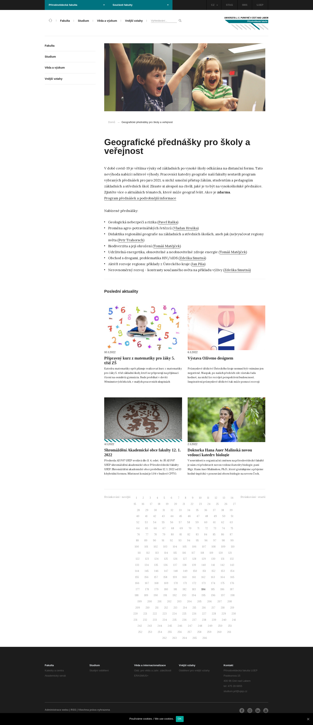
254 (160, 632)
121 (230, 553)
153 (223, 571)
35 (197, 510)
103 (165, 546)
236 (184, 620)
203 (179, 601)
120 (221, 553)
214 (185, 607)
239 (214, 620)
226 (194, 613)
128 (194, 558)
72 (206, 528)
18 (159, 504)
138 (184, 565)
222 (155, 613)
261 (229, 632)
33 (180, 510)
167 (147, 583)
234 (164, 620)
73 (214, 528)
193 (184, 595)
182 (184, 589)
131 (222, 558)
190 (156, 595)
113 (157, 553)
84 (205, 534)
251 (230, 625)
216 (204, 607)
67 (163, 528)
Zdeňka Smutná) (237, 270)
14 (232, 497)
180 (166, 589)
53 (146, 522)
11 (208, 497)
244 (159, 625)
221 (145, 613)
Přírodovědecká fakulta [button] (77, 4)
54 (154, 522)
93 (179, 540)
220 (135, 613)
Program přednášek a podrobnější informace (140, 198)
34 (188, 510)
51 (232, 516)
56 (171, 522)
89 (145, 540)
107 (204, 546)
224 (174, 613)
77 (147, 534)
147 (166, 571)
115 (175, 553)
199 (140, 601)
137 (175, 565)
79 (163, 534)
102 (156, 546)
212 (166, 607)
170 (176, 583)
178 (147, 589)
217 (213, 607)
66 (155, 528)
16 (143, 504)
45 (180, 516)
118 (202, 553)
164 (223, 577)
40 (137, 516)
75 (231, 528)
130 (213, 558)
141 (213, 565)
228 (214, 613)
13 (224, 497)
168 (156, 583)
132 (232, 558)
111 (139, 553)
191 (165, 595)
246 (180, 625)
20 (175, 504)
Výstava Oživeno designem (210, 358)
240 (224, 620)
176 (232, 583)
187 (232, 589)
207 (219, 601)
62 (222, 522)
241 (234, 620)
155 (137, 577)
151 (204, 571)
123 (147, 558)
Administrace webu (56, 709)
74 (223, 528)
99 (232, 540)
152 (213, 571)
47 (197, 516)
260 (219, 632)
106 (194, 546)
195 (204, 595)
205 (199, 601)
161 (194, 577)
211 (156, 607)
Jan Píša (198, 264)
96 (206, 540)
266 (204, 638)
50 (223, 516)
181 (175, 589)
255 (170, 632)
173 (204, 583)
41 (146, 516)
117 (193, 553)
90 (154, 540)
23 (200, 504)
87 (231, 534)
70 (189, 528)
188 (137, 595)
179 (156, 589)
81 (180, 534)
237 (194, 620)
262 (164, 638)
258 (199, 632)
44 (171, 516)
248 (200, 625)
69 (181, 528)
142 (223, 565)
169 (166, 583)
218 (223, 607)
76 (138, 534)
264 (184, 638)
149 (185, 571)
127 (185, 558)
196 (213, 595)
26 (225, 504)
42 (154, 516)
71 (198, 528)
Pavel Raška (167, 222)
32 (171, 510)
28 (138, 510)
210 (148, 607)
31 (163, 510)
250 (220, 625)
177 (138, 589)
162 (203, 577)
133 (137, 565)
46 (189, 516)
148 (176, 571)
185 (213, 589)
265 (194, 638)
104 (175, 546)
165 (232, 577)
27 (234, 504)
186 (222, 589)
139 (194, 565)
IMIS (245, 4)
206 (209, 601)
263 (174, 638)
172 (194, 583)
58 (188, 522)
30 (155, 510)
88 (137, 540)
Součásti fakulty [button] (141, 4)
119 (211, 553)
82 (188, 534)
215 (194, 607)
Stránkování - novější (117, 497)
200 (149, 601)
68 (172, 528)
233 (155, 620)
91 (163, 540)
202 (169, 601)
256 (179, 632)
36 (205, 510)
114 (166, 553)
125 (166, 558)
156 (147, 577)
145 (147, 571)
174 (213, 583)
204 (189, 601)
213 (175, 607)
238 (204, 620)
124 (156, 558)
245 (170, 625)
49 (215, 516)
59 (197, 522)
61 (214, 522)
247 (190, 625)
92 (171, 540)
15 (135, 504)
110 (233, 546)
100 (137, 546)
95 (197, 540)
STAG (229, 4)
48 (206, 516)
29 (146, 510)
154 (232, 571)
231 (135, 620)
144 (137, 571)
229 (224, 613)
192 (175, 595)
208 (229, 601)
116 (184, 553)
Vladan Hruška (186, 228)
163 (213, 577)
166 (137, 583)
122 (138, 558)
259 (209, 632)
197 (223, 595)
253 (150, 632)
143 (232, 565)
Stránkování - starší (253, 497)
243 (150, 625)
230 (234, 613)
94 (188, 540)
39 (231, 510)
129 (204, 558)
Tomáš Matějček (167, 246)
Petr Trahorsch (131, 240)
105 (185, 546)
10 (200, 497)
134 (147, 565)
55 (163, 522)
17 (151, 504)
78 (155, 534)
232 (145, 620)
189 (146, 595)
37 (214, 510)
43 (163, 516)
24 (208, 504)
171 (185, 583)
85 (214, 534)
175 (223, 583)
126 (175, 558)
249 (210, 625)
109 (223, 546)
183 (194, 589)
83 (197, 534)
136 (166, 565)
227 (204, 613)
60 (205, 522)
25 (217, 504)
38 (222, 510)
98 (223, 540)
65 (146, 528)
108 (214, 546)
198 (233, 595)
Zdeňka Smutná (192, 258)
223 (164, 613)
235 (174, 620)
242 (140, 625)
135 (156, 565)
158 (165, 577)
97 (214, 540)
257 (189, 632)
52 (138, 522)
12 (216, 497)
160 (184, 577)
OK (180, 718)
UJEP (260, 4)
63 (231, 522)
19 (167, 504)
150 (195, 571)
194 (194, 595)
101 (146, 546)
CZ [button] (214, 4)
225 (184, 613)
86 (222, 534)
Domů (111, 122)
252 (140, 632)
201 (159, 601)
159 (175, 577)
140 (204, 565)
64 (138, 528)
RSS (73, 709)
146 (156, 571)
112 (148, 553)
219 (232, 607)
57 (180, 522)
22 (192, 504)
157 (156, 577)
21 (184, 504)
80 (172, 534)
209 (137, 607)
